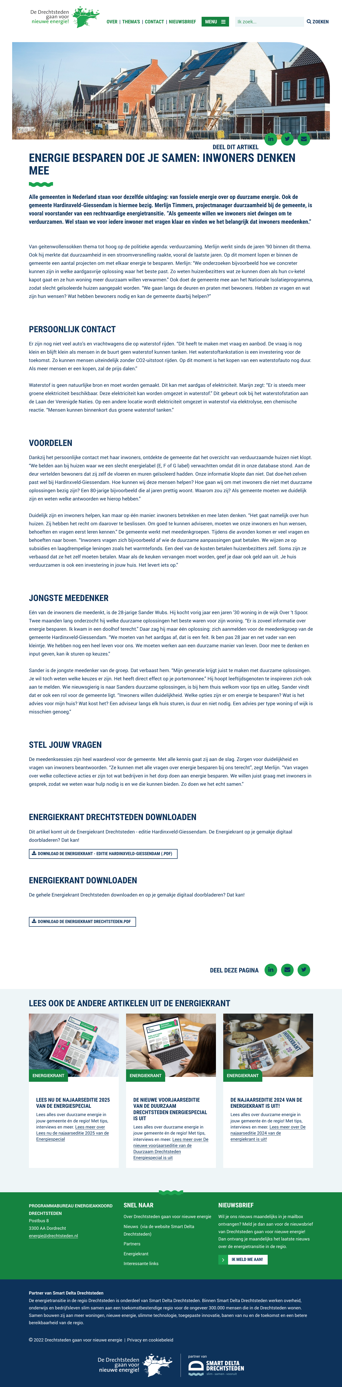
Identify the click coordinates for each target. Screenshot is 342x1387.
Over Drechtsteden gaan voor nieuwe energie (167, 1216)
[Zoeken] (318, 22)
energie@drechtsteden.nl (53, 1236)
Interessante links (141, 1263)
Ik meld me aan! (247, 1260)
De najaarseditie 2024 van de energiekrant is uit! (266, 1103)
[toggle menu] (215, 22)
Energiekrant (136, 1254)
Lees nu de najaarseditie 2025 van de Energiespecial (73, 1103)
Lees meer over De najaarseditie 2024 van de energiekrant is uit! (268, 1133)
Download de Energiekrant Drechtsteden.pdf (84, 922)
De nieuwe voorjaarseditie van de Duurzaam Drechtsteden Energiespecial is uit (170, 1109)
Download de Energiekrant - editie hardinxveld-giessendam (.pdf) (105, 854)
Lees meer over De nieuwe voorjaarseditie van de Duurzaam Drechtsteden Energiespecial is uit (170, 1148)
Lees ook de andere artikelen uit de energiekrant (129, 1003)
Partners (132, 1244)
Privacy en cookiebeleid (150, 1340)
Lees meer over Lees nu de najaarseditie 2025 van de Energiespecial (72, 1133)
